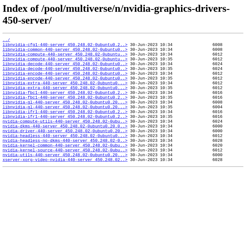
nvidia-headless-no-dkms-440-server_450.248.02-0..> (65, 161)
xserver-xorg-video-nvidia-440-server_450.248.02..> (65, 184)
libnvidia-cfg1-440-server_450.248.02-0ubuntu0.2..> (65, 46)
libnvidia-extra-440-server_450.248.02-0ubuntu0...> (65, 92)
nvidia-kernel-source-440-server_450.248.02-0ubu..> (65, 173)
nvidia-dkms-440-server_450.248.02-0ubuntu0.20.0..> (65, 144)
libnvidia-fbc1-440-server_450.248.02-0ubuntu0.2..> (65, 104)
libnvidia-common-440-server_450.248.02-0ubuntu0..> (65, 52)
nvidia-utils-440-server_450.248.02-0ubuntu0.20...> (65, 178)
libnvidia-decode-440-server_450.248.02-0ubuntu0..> (65, 69)
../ (6, 40)
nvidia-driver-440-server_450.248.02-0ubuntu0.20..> (65, 150)
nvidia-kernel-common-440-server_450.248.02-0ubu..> (65, 167)
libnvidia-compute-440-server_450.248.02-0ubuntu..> (65, 58)
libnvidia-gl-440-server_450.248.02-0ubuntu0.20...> (65, 115)
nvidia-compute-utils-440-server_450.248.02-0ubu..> (65, 138)
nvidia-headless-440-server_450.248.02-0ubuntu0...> (65, 155)
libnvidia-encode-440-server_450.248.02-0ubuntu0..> (65, 81)
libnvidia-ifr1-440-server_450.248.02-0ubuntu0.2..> (65, 127)
